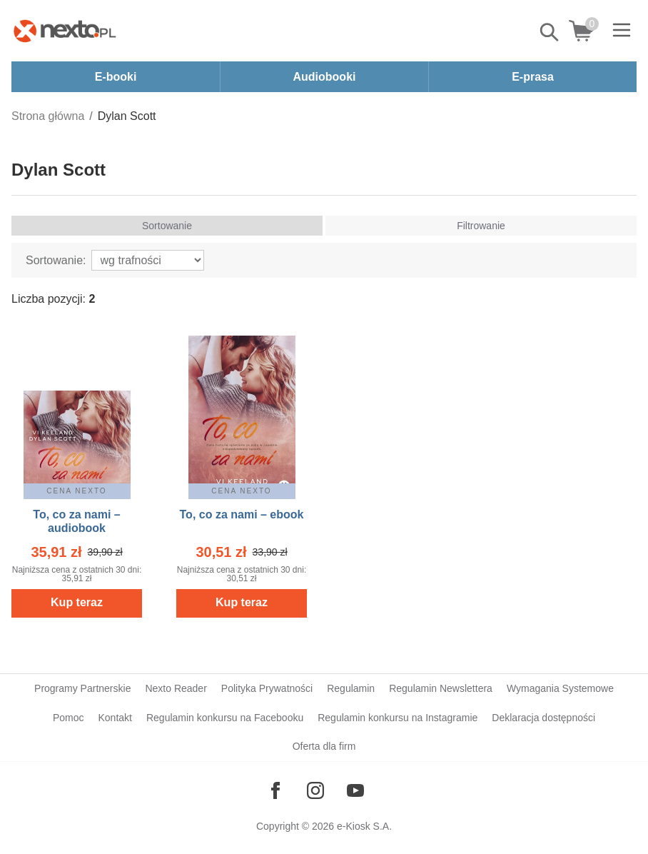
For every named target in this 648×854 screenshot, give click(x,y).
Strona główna (47, 116)
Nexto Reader (175, 688)
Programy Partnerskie (82, 688)
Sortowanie (167, 225)
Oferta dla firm (324, 746)
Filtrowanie (481, 225)
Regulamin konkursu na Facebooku (224, 717)
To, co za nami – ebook (242, 514)
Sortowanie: (56, 260)
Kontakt (114, 717)
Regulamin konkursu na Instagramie (397, 717)
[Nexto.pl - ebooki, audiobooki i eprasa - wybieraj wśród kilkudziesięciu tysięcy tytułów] (64, 30)
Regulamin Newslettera (440, 688)
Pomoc (68, 717)
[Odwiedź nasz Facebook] (275, 790)
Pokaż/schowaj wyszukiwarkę (550, 32)
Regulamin (351, 688)
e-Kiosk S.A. (364, 826)
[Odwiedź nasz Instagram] (315, 790)
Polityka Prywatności (267, 688)
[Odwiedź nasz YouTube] (355, 790)
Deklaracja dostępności (543, 717)
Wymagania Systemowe (560, 688)
